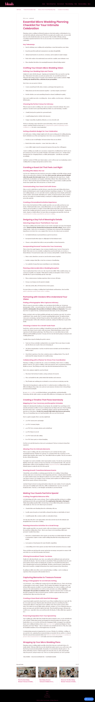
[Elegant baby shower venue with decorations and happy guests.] (68, 672)
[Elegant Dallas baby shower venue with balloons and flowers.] (26, 672)
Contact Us (47, 695)
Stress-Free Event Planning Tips (46, 9)
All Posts (18, 9)
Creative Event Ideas (63, 9)
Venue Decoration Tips (30, 9)
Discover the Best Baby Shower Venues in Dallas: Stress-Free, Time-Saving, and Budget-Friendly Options (68, 681)
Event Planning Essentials (51, 656)
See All (77, 664)
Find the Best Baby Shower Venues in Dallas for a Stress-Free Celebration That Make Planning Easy (25, 681)
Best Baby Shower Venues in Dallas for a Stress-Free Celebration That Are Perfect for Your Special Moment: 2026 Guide (47, 681)
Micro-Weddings (26, 656)
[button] (60, 4)
